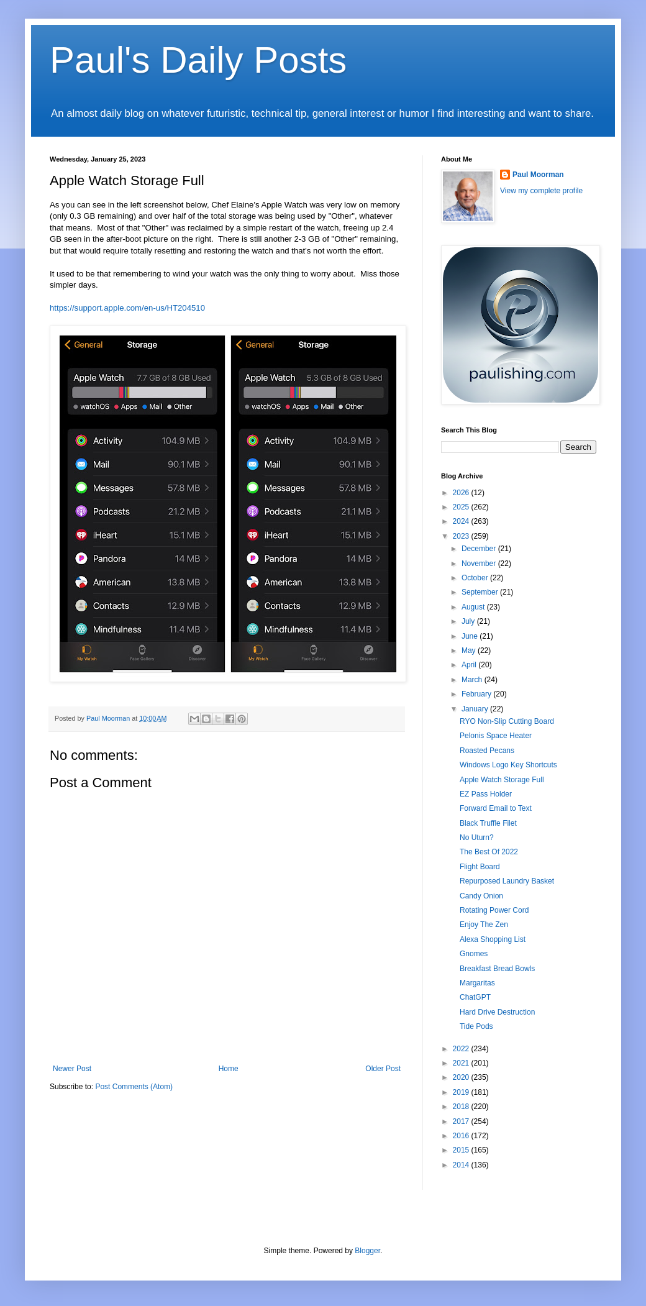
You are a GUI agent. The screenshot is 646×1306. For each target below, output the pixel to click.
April (470, 664)
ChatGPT (475, 997)
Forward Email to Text (496, 808)
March (473, 679)
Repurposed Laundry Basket (507, 881)
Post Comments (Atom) (134, 1086)
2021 (462, 1063)
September (481, 592)
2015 (462, 1150)
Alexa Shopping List (492, 939)
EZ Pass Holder (486, 794)
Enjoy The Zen (484, 924)
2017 (462, 1121)
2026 (462, 492)
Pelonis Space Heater (496, 735)
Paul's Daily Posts (198, 60)
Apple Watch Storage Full (502, 779)
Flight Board (480, 866)
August (474, 607)
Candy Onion (481, 896)
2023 (462, 536)
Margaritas (477, 983)
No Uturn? (477, 837)
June (471, 636)
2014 (462, 1165)
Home (229, 1068)
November (480, 563)
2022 (462, 1048)
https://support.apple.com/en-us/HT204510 (127, 308)
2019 (462, 1092)
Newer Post (72, 1068)
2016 (462, 1135)
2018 (462, 1106)
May (470, 650)
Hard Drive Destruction (497, 1012)
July (469, 621)
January (476, 709)
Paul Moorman (538, 174)
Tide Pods (476, 1026)
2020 (462, 1077)
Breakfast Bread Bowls (497, 968)
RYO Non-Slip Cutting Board (507, 721)
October (476, 577)
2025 (462, 507)
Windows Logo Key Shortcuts (508, 764)
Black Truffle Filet (488, 823)
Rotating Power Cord (494, 910)
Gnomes (474, 953)
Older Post (383, 1068)
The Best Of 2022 (489, 851)
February (477, 694)
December (480, 548)
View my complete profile (541, 190)
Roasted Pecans (487, 750)
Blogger (367, 1250)
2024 (462, 521)
